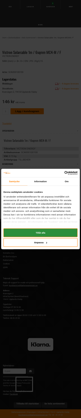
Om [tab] (67, 181)
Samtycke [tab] (14, 181)
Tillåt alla (40, 232)
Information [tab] (40, 181)
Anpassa (40, 242)
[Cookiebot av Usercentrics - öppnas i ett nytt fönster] (64, 173)
